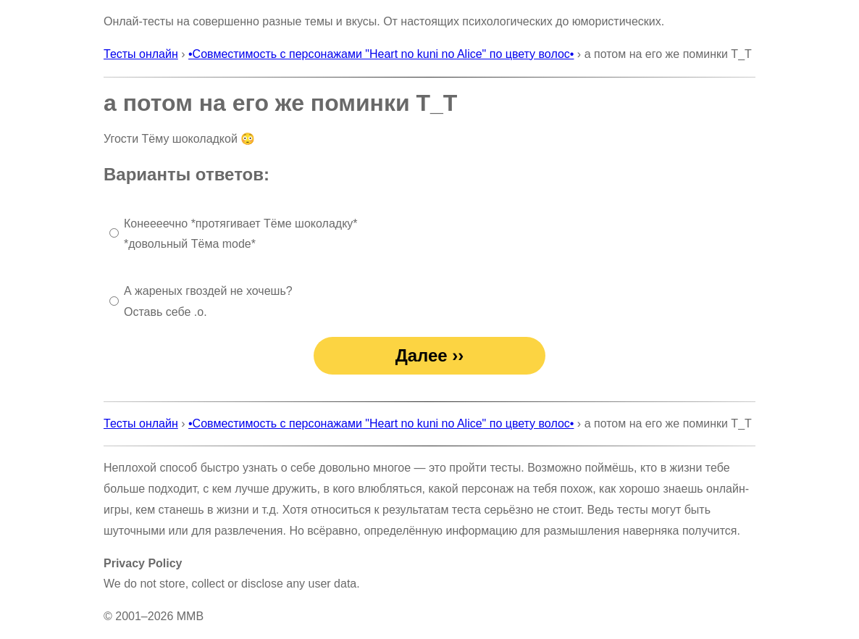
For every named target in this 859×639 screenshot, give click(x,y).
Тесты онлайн (141, 54)
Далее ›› (429, 355)
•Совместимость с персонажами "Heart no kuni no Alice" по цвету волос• (381, 54)
